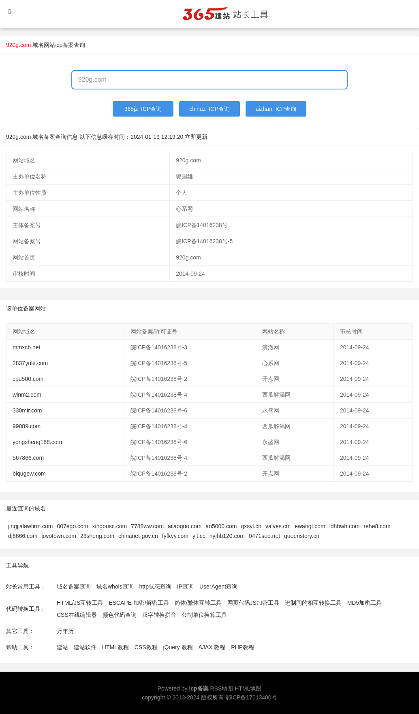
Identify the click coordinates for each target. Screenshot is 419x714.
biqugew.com (29, 473)
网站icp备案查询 (64, 45)
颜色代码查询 (120, 615)
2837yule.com (30, 363)
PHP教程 (242, 647)
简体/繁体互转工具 (198, 602)
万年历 (65, 631)
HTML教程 (115, 647)
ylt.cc (198, 536)
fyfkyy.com (175, 536)
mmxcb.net (26, 347)
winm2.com (27, 394)
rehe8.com (376, 526)
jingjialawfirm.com (30, 526)
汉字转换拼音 (159, 615)
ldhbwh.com (344, 526)
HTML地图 (248, 688)
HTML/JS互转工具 (80, 602)
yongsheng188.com (37, 442)
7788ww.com (147, 526)
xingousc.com (109, 526)
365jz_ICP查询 (143, 109)
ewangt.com (310, 526)
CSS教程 (146, 647)
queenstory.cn (301, 536)
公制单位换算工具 (204, 615)
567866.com (28, 458)
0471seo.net (264, 536)
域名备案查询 (74, 586)
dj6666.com (22, 536)
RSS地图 (221, 688)
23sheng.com (97, 536)
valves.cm (278, 526)
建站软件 (85, 647)
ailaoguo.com (184, 526)
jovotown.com (58, 536)
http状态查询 (155, 586)
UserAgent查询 (218, 586)
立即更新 (196, 137)
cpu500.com (28, 379)
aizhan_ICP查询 (276, 109)
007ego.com (72, 526)
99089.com (27, 426)
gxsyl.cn (251, 526)
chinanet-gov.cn (138, 536)
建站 (62, 647)
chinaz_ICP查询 (209, 109)
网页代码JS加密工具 (253, 602)
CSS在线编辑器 (77, 615)
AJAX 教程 (212, 647)
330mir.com (27, 410)
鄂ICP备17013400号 (251, 697)
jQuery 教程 (177, 647)
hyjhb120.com (227, 536)
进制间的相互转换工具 (313, 602)
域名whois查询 (115, 586)
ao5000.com (221, 526)
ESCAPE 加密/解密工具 (139, 602)
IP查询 (185, 586)
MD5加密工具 (364, 602)
